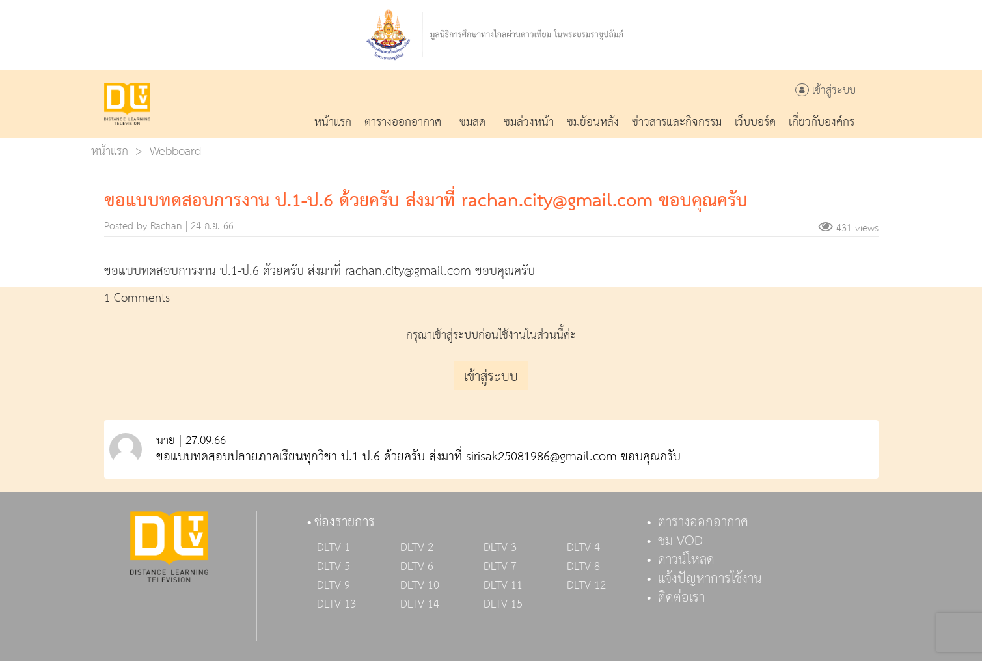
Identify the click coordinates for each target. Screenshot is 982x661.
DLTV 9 (333, 585)
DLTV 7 (500, 567)
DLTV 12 (586, 585)
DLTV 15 (503, 604)
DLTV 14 (419, 604)
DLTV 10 (419, 585)
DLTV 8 (583, 567)
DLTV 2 (416, 548)
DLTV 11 (503, 585)
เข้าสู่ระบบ (825, 91)
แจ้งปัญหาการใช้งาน (710, 579)
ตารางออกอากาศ (703, 522)
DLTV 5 (333, 567)
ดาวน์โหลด (686, 560)
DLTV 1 (333, 548)
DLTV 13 (336, 604)
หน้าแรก (109, 151)
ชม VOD (680, 541)
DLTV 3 (500, 548)
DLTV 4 (583, 548)
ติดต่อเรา (681, 598)
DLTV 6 (416, 567)
